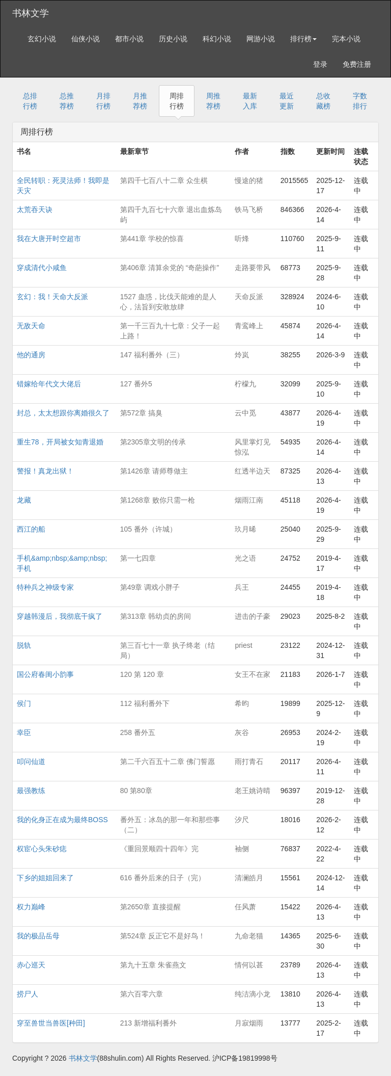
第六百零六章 (141, 994)
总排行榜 (30, 101)
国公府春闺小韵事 (45, 674)
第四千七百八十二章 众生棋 (164, 180)
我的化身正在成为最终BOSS (62, 820)
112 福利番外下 (145, 703)
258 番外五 (137, 732)
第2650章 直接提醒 (150, 907)
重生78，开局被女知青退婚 (60, 442)
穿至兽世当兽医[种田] (51, 1023)
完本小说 (346, 39)
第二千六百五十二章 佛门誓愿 (167, 761)
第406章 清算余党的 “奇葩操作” (169, 268)
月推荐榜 (140, 101)
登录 (320, 64)
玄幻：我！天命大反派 (52, 297)
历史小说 (173, 39)
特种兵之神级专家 (45, 587)
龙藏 (24, 500)
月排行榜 (103, 101)
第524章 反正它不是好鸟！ (162, 936)
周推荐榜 (213, 101)
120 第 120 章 (142, 674)
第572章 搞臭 (141, 413)
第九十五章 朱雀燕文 (153, 965)
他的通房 (31, 355)
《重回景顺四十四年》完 (159, 849)
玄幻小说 (41, 39)
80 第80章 (136, 790)
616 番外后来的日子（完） (162, 878)
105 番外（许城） (148, 529)
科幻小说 (217, 39)
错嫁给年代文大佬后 (49, 384)
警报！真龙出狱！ (45, 471)
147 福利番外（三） (152, 355)
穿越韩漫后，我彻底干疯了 (59, 616)
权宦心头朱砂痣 (42, 849)
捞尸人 (27, 994)
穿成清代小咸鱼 (42, 268)
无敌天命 (31, 326)
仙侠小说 (85, 39)
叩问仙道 (31, 761)
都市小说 (129, 39)
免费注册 (357, 64)
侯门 (24, 703)
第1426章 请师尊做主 (154, 471)
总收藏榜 (323, 101)
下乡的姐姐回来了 (45, 878)
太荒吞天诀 (34, 209)
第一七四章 (138, 558)
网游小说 (260, 39)
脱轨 (24, 645)
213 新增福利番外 (148, 1023)
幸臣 (24, 732)
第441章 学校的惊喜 (152, 238)
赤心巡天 (31, 965)
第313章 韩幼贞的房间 (155, 616)
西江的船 (31, 529)
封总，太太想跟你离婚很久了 (63, 413)
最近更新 (287, 101)
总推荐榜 (67, 101)
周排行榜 (177, 101)
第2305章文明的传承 (153, 442)
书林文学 (30, 13)
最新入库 (250, 101)
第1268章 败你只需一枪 (157, 500)
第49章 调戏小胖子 (150, 587)
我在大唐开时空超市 (49, 238)
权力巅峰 (31, 907)
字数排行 (360, 101)
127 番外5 (136, 384)
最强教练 (31, 790)
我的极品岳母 (38, 936)
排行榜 (303, 39)
